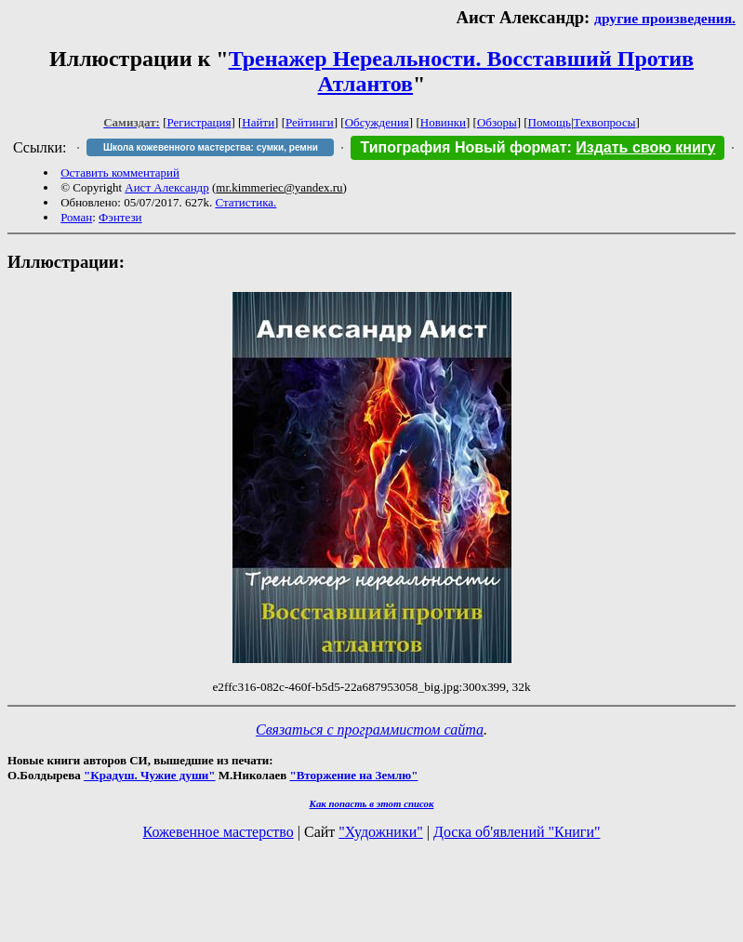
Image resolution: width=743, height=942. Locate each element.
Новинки (443, 122)
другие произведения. (665, 18)
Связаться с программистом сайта (370, 729)
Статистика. (245, 202)
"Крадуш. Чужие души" (150, 775)
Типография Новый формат (463, 147)
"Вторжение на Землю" (353, 775)
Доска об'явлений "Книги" (517, 832)
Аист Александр (166, 187)
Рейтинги (309, 122)
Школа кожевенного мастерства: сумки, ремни (210, 147)
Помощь (549, 122)
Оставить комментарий (119, 172)
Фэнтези (120, 217)
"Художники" (380, 832)
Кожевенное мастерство (218, 832)
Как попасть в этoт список (372, 803)
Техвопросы (605, 122)
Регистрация (199, 122)
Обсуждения (377, 122)
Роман (76, 217)
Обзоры (497, 122)
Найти (258, 122)
